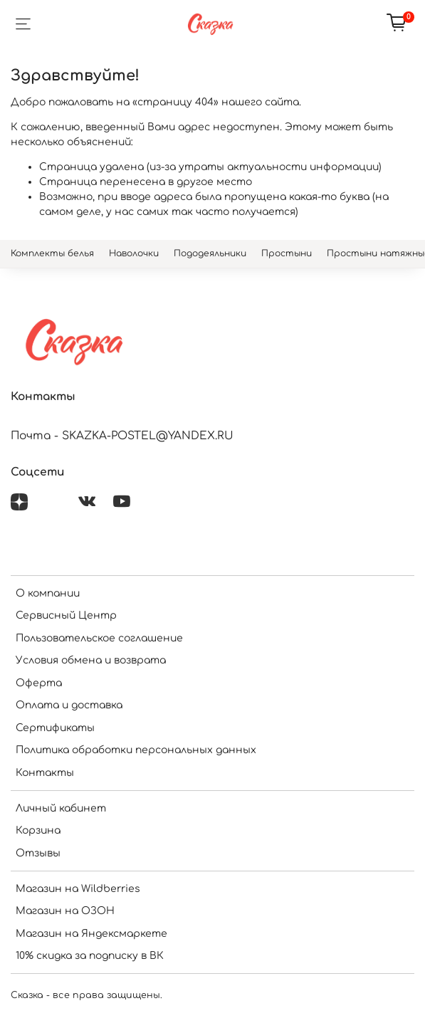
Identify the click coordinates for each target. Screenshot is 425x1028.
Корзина (38, 830)
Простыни (286, 253)
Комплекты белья (52, 253)
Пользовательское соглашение (99, 638)
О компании (48, 593)
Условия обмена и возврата (91, 660)
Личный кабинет (61, 808)
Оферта (39, 683)
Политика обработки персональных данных (136, 750)
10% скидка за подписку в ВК (90, 955)
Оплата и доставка (69, 705)
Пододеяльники (210, 253)
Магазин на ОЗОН (65, 911)
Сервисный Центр (66, 615)
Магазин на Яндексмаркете (91, 933)
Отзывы (38, 853)
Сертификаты (55, 728)
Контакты (45, 772)
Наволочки (134, 253)
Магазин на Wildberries (78, 888)
